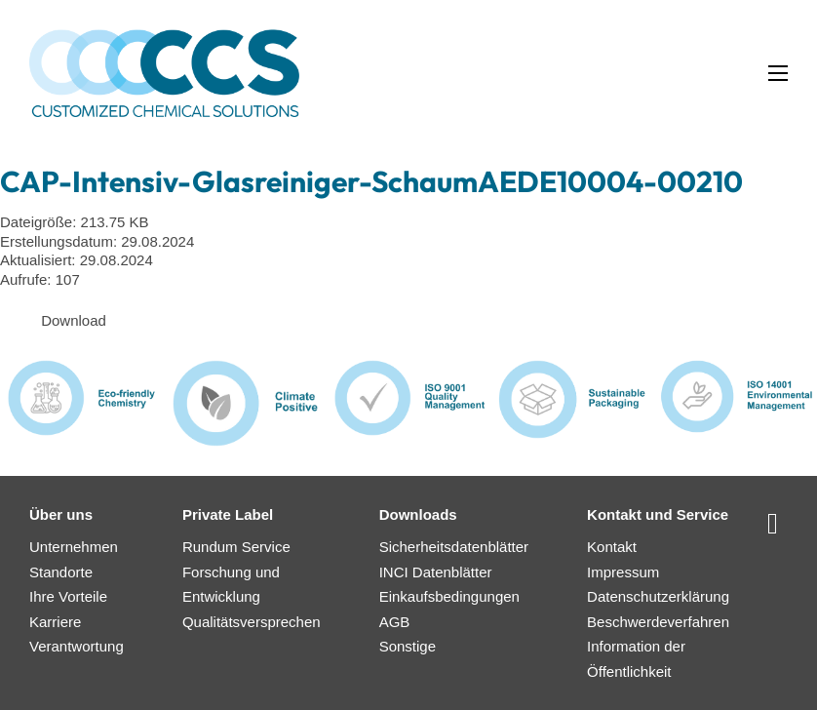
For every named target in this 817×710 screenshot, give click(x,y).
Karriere (55, 621)
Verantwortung (76, 646)
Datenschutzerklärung (658, 596)
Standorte (61, 572)
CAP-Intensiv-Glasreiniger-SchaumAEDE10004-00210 (371, 181)
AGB (394, 621)
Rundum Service (236, 546)
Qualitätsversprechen (251, 621)
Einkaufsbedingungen (449, 596)
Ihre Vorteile (68, 596)
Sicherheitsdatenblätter (453, 546)
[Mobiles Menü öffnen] (778, 73)
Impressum (623, 572)
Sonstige (407, 646)
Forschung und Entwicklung (231, 585)
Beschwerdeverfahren (658, 621)
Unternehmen (73, 546)
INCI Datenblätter (435, 572)
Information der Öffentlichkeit (636, 659)
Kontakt (612, 546)
